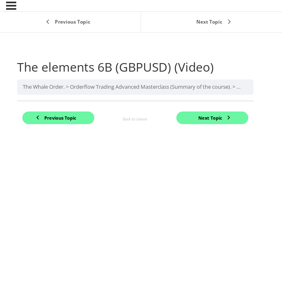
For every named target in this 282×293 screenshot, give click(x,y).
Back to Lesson (135, 119)
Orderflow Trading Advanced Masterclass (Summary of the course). (150, 86)
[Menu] (11, 6)
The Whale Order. (44, 86)
